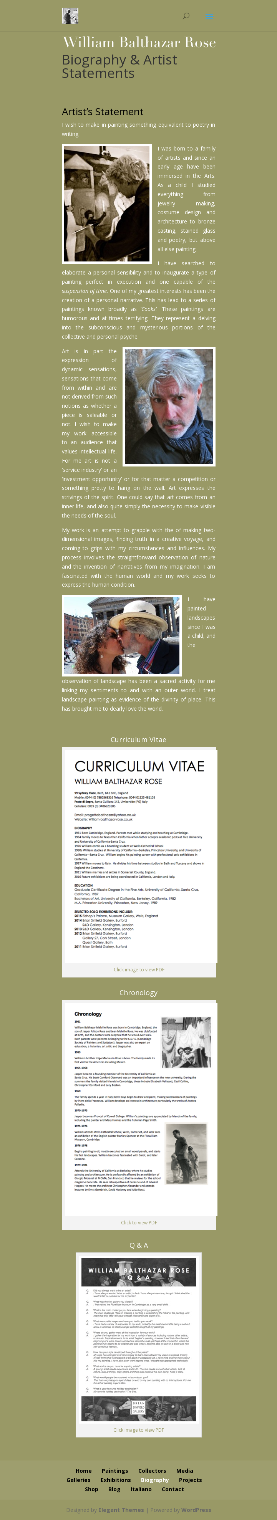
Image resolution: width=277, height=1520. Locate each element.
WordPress (196, 1509)
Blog (114, 1489)
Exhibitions (116, 1480)
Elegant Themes (121, 1509)
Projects (190, 1480)
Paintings (115, 1470)
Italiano (141, 1489)
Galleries (78, 1480)
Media (184, 1470)
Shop (91, 1489)
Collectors (152, 1470)
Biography (155, 1480)
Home (84, 1470)
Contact (173, 1489)
